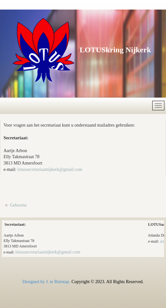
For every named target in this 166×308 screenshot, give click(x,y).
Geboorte (18, 205)
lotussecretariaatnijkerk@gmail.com (49, 169)
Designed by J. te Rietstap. (46, 281)
